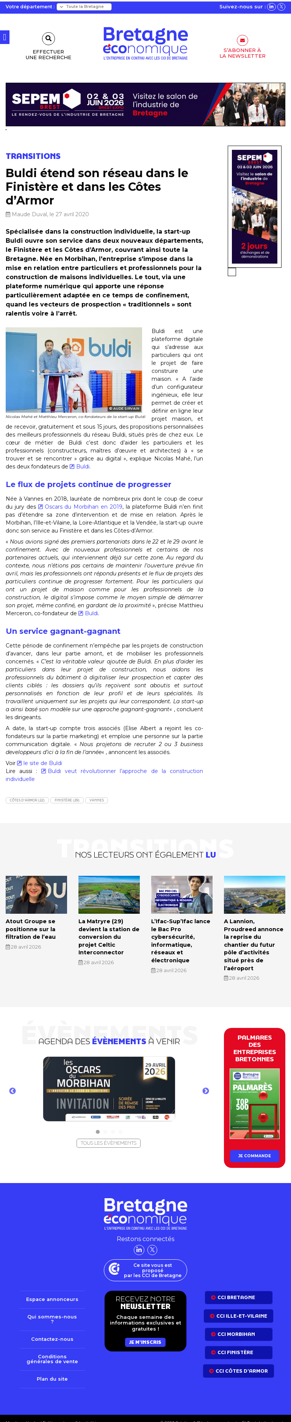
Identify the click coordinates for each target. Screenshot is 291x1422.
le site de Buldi (42, 763)
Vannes (96, 800)
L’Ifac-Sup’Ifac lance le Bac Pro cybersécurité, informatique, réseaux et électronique (180, 940)
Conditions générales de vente (52, 1349)
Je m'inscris (145, 1332)
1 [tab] (98, 1122)
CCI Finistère (235, 1342)
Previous (12, 1081)
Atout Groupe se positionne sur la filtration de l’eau (30, 928)
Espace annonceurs (52, 1289)
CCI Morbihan (236, 1324)
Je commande (255, 1145)
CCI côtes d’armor (242, 1361)
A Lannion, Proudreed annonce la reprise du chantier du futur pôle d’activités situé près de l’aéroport (254, 940)
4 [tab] (120, 1122)
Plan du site (52, 1370)
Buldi (82, 466)
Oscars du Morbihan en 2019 (83, 506)
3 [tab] (113, 1122)
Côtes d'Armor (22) (27, 800)
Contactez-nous (52, 1329)
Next (206, 1081)
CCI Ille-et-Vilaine (241, 1305)
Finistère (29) (67, 800)
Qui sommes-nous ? (52, 1309)
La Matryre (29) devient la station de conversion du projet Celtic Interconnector (108, 936)
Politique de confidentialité (69, 1413)
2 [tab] (105, 1122)
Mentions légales (22, 1413)
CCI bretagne (236, 1287)
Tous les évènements (108, 1133)
